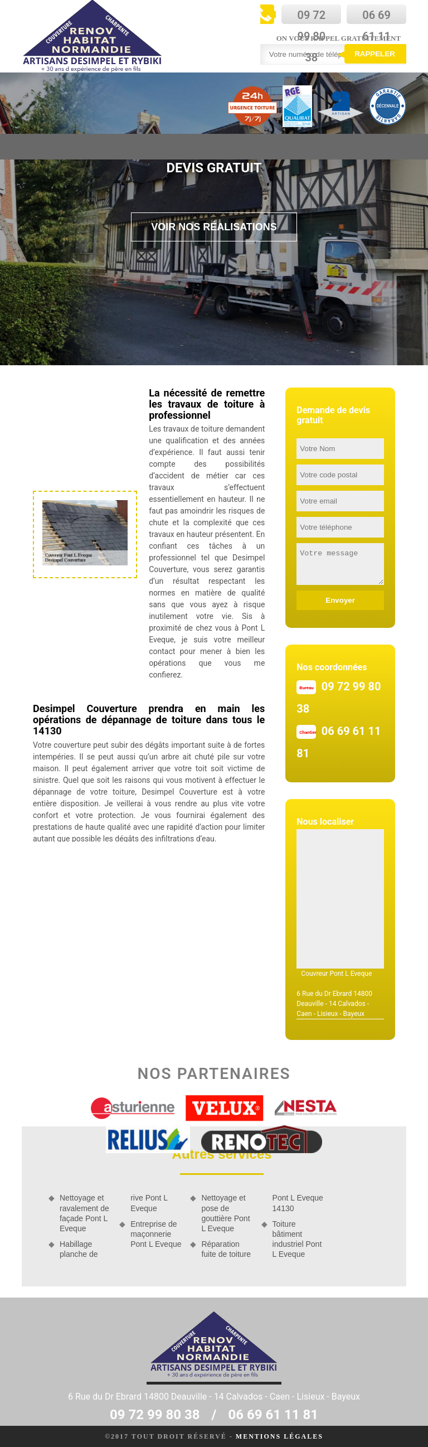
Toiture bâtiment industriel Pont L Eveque (297, 1239)
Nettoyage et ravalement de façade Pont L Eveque (84, 1213)
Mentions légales (279, 1436)
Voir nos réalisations (214, 227)
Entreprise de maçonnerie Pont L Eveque (155, 1233)
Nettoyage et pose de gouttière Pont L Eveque (225, 1213)
